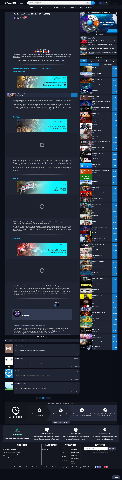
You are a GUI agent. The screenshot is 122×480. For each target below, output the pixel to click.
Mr (15, 356)
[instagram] (107, 477)
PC (62, 458)
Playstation (65, 466)
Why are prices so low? (9, 461)
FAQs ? (5, 466)
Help (116, 477)
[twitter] (58, 315)
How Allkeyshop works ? (9, 460)
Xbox (63, 462)
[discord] (98, 477)
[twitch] (96, 477)
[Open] (21, 3)
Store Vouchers (75, 458)
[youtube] (105, 477)
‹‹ (37, 408)
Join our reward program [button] (61, 432)
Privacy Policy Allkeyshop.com (35, 477)
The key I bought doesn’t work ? (11, 463)
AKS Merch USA (74, 470)
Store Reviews (74, 467)
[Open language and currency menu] (104, 3)
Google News (50, 343)
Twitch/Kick (45, 458)
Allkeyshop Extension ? (9, 467)
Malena (17, 394)
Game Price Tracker (74, 460)
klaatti (17, 368)
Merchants (45, 460)
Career (57, 477)
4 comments (29, 18)
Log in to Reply (75, 364)
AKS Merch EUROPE (73, 472)
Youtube (58, 458)
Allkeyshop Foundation (67, 477)
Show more (101, 34)
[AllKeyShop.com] (10, 3)
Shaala (17, 381)
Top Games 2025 (75, 469)
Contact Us (49, 477)
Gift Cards (73, 464)
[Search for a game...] (61, 3)
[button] (115, 3)
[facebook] (55, 315)
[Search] (93, 3)
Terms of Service (19, 477)
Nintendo (64, 471)
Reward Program (75, 463)
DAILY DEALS (60, 60)
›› (49, 408)
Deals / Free (74, 466)
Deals (25, 17)
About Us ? (6, 458)
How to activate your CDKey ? (11, 464)
